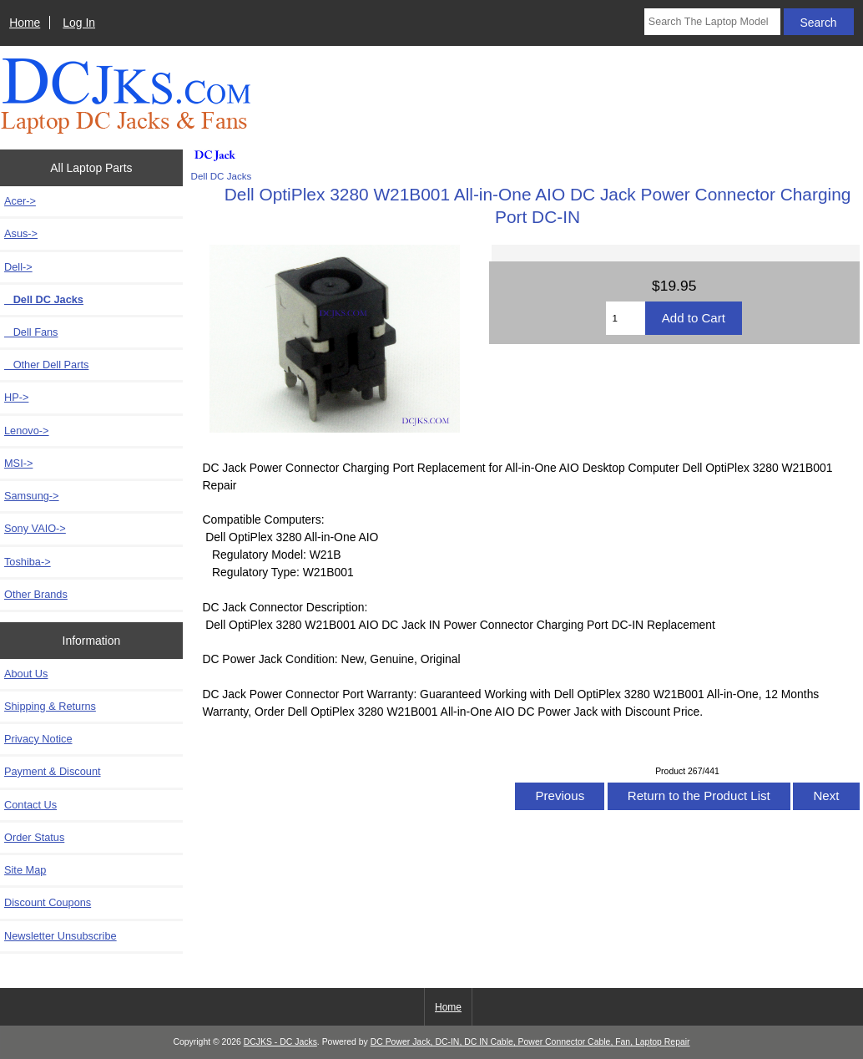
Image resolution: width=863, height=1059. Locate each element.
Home (24, 22)
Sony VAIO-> (35, 528)
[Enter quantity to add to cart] (625, 318)
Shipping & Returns (50, 706)
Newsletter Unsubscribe (60, 936)
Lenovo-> (26, 430)
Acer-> (20, 201)
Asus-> (21, 233)
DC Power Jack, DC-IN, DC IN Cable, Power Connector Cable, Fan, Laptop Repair (530, 1041)
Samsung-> (31, 495)
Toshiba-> (27, 561)
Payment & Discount (52, 771)
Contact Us (30, 804)
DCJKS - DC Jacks (280, 1041)
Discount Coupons (47, 902)
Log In (79, 22)
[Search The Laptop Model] (712, 21)
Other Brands (36, 594)
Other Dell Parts (46, 364)
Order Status (34, 837)
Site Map (25, 870)
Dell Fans (31, 332)
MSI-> (18, 463)
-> (18, 267)
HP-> (16, 397)
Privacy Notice (38, 738)
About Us (26, 673)
